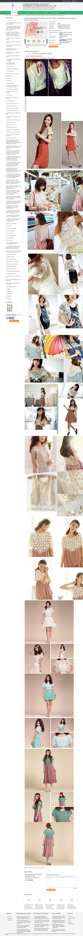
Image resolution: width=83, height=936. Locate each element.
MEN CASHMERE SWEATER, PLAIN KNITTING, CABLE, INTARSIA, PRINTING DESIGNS (13, 187)
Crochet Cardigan (9, 66)
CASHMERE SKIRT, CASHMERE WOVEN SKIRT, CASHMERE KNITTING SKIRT (12, 207)
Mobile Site (70, 923)
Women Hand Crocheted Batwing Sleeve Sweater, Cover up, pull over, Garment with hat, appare (71, 907)
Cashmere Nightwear (10, 237)
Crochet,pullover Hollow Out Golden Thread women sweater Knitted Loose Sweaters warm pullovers (41, 925)
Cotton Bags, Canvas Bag (11, 259)
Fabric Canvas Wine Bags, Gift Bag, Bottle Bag (13, 280)
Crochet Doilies (9, 95)
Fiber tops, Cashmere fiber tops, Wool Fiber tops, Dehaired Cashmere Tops (13, 251)
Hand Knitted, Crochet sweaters (12, 68)
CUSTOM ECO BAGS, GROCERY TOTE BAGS (13, 53)
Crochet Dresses (9, 76)
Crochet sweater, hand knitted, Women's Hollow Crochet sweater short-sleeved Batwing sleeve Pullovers (41, 917)
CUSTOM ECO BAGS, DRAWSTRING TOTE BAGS (13, 46)
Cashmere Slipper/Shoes (11, 235)
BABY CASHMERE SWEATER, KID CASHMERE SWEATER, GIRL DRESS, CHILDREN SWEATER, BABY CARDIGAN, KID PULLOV (13, 142)
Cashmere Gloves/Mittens (11, 228)
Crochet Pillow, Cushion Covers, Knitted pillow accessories (12, 86)
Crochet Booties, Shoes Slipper (12, 108)
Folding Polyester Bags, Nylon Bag (13, 271)
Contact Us (45, 12)
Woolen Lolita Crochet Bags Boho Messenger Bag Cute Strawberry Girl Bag (58, 930)
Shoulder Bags (9, 291)
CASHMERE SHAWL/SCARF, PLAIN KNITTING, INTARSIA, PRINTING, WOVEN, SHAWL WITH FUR (13, 211)
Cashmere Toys (9, 240)
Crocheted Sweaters (41, 867)
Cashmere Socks (9, 233)
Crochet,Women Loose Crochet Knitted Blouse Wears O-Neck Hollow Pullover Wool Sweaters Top (41, 921)
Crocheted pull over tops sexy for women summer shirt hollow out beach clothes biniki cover (61, 907)
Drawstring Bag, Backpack (11, 266)
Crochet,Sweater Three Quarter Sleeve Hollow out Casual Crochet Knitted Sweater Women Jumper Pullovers (41, 929)
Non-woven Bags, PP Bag (11, 268)
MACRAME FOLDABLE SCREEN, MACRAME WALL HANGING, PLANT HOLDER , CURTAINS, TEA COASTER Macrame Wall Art (13, 158)
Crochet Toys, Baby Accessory (12, 89)
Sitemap (70, 921)
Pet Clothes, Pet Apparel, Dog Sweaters (12, 92)
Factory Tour (28, 12)
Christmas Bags (9, 293)
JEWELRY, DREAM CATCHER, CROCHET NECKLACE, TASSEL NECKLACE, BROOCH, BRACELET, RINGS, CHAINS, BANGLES (13, 182)
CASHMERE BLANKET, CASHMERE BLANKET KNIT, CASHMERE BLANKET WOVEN (13, 220)
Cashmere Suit (9, 226)
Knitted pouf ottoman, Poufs (11, 127)
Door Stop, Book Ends (10, 254)
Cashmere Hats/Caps (10, 230)
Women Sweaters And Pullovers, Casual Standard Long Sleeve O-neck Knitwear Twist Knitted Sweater (36, 46)
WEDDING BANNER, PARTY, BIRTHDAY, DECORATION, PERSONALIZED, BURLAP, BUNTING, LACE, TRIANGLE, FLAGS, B (13, 170)
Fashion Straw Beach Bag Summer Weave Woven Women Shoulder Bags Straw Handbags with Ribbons (58, 926)
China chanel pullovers (16, 933)
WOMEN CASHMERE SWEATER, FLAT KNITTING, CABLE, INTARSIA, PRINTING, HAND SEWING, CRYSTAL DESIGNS (13, 192)
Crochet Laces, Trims (10, 124)
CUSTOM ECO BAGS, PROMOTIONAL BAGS (10, 63)
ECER (6, 934)
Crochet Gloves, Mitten (10, 101)
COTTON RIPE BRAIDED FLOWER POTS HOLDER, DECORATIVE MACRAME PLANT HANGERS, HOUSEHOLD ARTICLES (13, 164)
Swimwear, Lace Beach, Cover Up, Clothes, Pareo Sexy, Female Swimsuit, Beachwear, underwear (23, 917)
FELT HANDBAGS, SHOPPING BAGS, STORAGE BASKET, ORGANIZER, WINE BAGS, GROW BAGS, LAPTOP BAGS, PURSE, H (13, 28)
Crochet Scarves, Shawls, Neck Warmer (12, 98)
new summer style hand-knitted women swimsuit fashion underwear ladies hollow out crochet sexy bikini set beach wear (24, 931)
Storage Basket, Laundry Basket (12, 261)
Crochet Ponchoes (9, 71)
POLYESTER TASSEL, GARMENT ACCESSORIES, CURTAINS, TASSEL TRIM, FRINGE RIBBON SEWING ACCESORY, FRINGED (13, 176)
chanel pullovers (30, 867)
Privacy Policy (8, 933)
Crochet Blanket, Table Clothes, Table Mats (13, 113)
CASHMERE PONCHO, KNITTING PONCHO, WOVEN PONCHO (13, 216)
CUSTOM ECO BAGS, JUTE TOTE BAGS (13, 56)
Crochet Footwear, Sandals (11, 105)
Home (8, 12)
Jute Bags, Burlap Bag (10, 256)
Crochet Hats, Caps (10, 83)
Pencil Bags (8, 296)
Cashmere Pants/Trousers (11, 223)
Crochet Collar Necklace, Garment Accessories (12, 135)
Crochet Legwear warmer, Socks (12, 103)
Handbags (8, 289)
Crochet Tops (8, 78)
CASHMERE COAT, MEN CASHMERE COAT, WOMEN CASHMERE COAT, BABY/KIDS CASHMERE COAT (13, 202)
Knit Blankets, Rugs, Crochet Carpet (13, 131)
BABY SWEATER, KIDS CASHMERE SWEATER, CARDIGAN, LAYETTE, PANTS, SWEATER (13, 197)
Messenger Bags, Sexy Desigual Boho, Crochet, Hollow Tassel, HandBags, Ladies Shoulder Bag (58, 921)
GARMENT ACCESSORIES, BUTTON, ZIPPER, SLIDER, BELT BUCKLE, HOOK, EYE (13, 147)
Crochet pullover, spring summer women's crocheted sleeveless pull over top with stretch (29, 906)
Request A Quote (55, 12)
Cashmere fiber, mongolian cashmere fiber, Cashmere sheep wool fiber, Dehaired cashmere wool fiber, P (13, 247)
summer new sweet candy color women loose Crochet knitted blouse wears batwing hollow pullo (39, 907)
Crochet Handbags (55, 913)
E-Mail (69, 920)
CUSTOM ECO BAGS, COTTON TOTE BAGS (13, 42)
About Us (21, 12)
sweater (35, 867)
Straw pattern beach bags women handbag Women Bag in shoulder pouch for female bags (58, 917)
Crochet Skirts (9, 80)
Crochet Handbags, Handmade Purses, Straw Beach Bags (13, 23)
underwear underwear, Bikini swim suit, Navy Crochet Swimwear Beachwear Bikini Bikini (23, 926)
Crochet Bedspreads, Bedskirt (12, 110)
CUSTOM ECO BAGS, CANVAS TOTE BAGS (13, 39)
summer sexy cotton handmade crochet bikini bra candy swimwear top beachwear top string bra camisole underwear (24, 922)
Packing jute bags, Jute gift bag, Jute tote (13, 276)
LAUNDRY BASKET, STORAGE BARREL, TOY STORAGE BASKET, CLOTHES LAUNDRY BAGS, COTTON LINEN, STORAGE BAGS (13, 34)
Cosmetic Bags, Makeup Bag (11, 264)
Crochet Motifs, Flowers (10, 122)
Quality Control (37, 12)
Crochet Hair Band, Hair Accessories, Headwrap (13, 117)
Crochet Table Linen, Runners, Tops (13, 120)
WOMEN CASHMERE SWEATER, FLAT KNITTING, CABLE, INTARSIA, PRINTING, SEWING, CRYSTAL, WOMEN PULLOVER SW (13, 152)
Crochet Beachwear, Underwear (12, 73)
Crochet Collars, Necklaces (11, 137)
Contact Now (54, 46)
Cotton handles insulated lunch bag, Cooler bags (13, 284)
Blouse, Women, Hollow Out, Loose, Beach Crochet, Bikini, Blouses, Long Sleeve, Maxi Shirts (50, 907)
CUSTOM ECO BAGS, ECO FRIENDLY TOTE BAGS (11, 49)
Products (14, 12)
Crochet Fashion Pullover (19, 15)
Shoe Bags (8, 298)
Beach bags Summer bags (11, 286)
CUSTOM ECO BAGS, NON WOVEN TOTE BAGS (13, 60)
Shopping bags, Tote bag (11, 273)
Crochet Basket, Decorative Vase (12, 129)
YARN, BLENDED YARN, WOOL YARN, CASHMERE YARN (12, 243)
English (75, 1)
